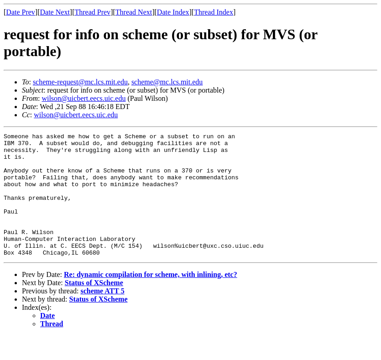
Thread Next (133, 12)
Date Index (173, 12)
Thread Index (213, 12)
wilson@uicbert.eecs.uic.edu (83, 98)
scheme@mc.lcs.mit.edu (167, 82)
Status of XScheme (94, 307)
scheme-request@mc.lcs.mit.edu (80, 82)
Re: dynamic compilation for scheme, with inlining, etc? (150, 299)
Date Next (55, 12)
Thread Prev (92, 12)
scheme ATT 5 (102, 315)
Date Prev (20, 12)
